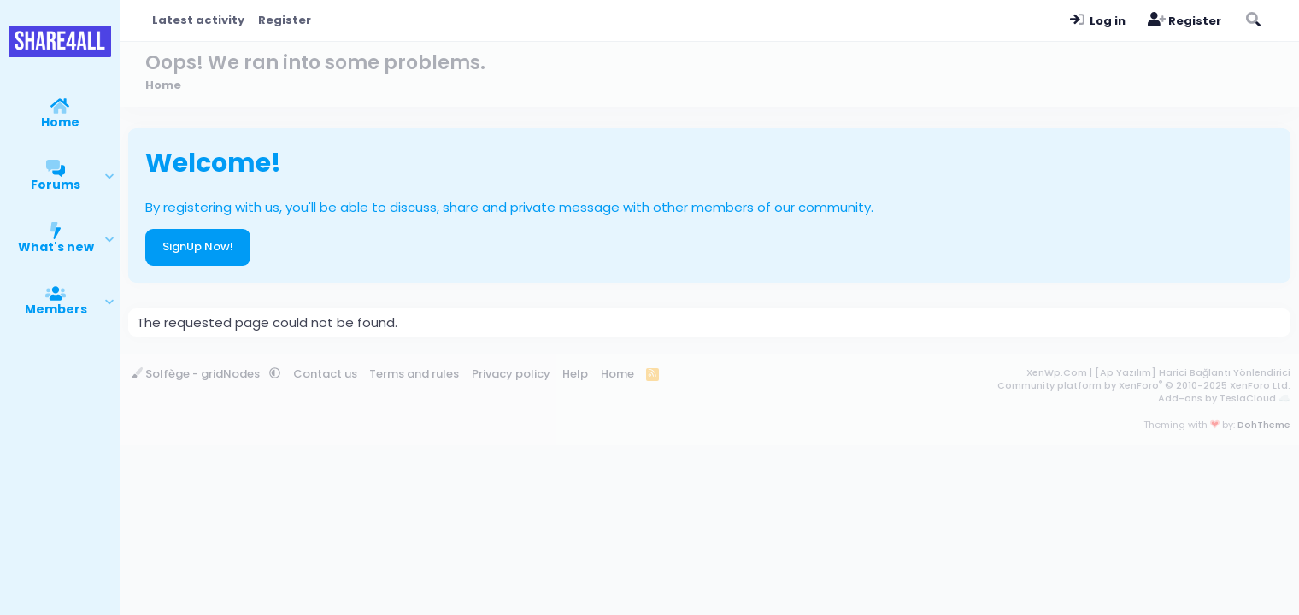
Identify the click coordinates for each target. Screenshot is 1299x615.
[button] (109, 177)
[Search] (1253, 20)
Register (284, 20)
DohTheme (1263, 424)
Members (56, 309)
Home (60, 122)
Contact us (325, 374)
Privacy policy (511, 374)
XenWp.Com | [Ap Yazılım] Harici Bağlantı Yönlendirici (1158, 372)
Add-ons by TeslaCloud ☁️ (1224, 398)
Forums (55, 184)
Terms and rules (414, 374)
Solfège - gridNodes (197, 374)
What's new (56, 246)
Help (575, 374)
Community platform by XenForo (1143, 385)
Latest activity (198, 20)
